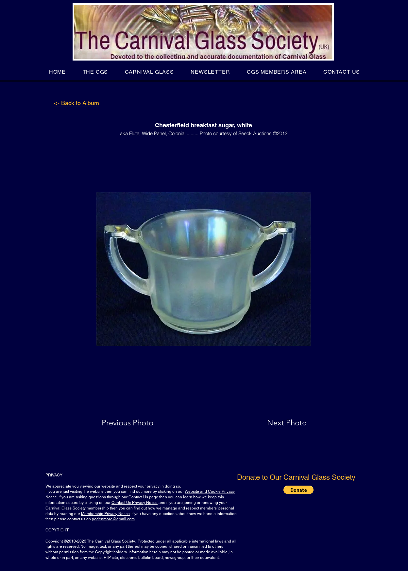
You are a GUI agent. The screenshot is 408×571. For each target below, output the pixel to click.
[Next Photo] (274, 422)
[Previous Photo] (137, 422)
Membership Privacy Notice (105, 513)
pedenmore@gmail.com (113, 519)
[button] (95, 71)
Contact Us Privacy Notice (134, 502)
